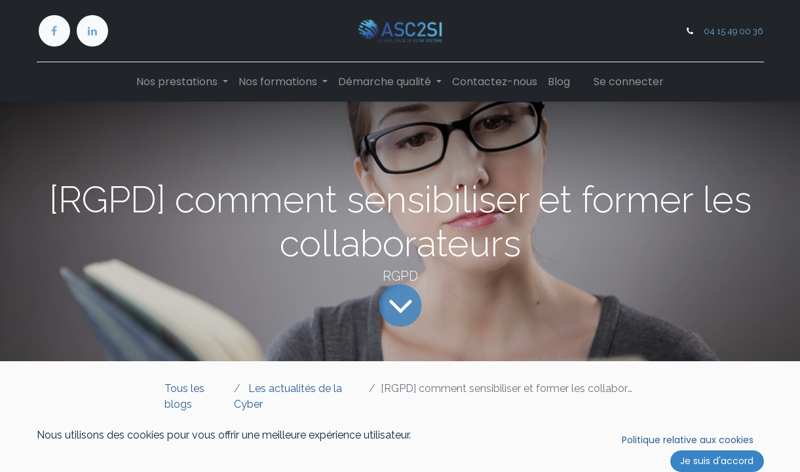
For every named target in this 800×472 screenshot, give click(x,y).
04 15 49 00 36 (733, 31)
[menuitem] (495, 82)
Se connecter (629, 81)
